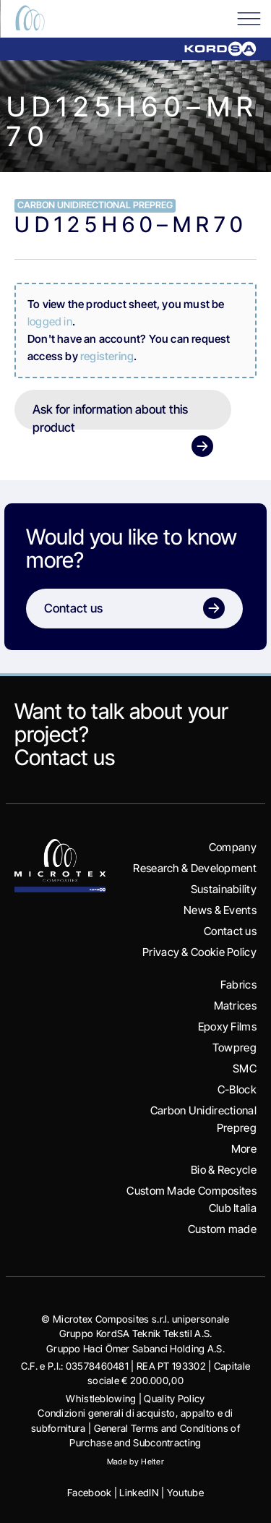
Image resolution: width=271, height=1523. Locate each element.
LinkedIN (138, 1492)
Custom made (222, 1229)
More (244, 1149)
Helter (152, 1461)
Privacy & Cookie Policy (199, 952)
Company (233, 847)
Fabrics (238, 984)
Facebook (89, 1492)
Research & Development (195, 868)
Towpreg (234, 1047)
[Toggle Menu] (248, 18)
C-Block (237, 1089)
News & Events (220, 910)
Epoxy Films (227, 1026)
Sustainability (224, 889)
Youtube (185, 1492)
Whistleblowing (101, 1398)
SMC (245, 1068)
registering (107, 356)
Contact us (64, 757)
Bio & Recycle (224, 1170)
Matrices (235, 1005)
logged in (49, 321)
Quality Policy (174, 1398)
